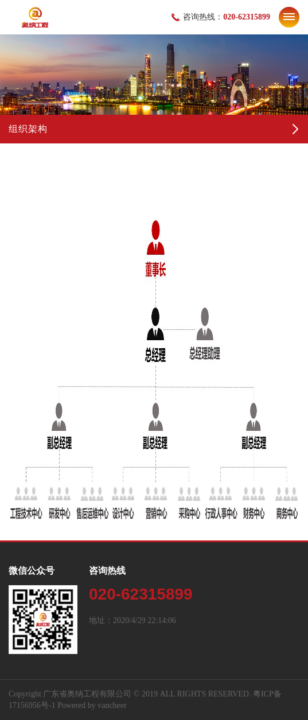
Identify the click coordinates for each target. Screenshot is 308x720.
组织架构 (28, 129)
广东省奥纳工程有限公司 (87, 694)
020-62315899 (246, 17)
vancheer (112, 705)
